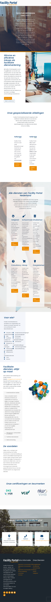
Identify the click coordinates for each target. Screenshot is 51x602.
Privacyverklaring (22, 571)
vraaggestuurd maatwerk (14, 379)
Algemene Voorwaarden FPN (25, 564)
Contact (20, 575)
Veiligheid (35, 573)
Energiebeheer (36, 564)
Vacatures (21, 573)
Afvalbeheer (36, 566)
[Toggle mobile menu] (50, 3)
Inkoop (34, 569)
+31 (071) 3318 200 (25, 540)
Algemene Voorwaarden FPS (25, 569)
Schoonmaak (36, 568)
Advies (34, 571)
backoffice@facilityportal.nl (43, 540)
